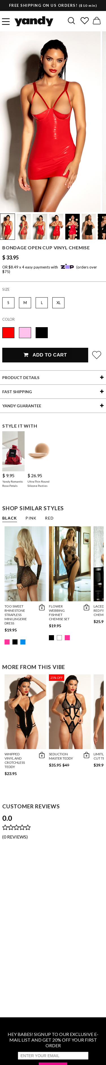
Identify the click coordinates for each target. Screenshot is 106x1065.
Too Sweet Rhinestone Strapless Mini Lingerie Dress (16, 614)
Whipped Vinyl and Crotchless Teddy (15, 760)
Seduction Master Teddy (61, 756)
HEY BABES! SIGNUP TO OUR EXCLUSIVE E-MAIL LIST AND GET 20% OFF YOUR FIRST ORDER (53, 1039)
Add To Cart (45, 355)
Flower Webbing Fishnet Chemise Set (59, 612)
